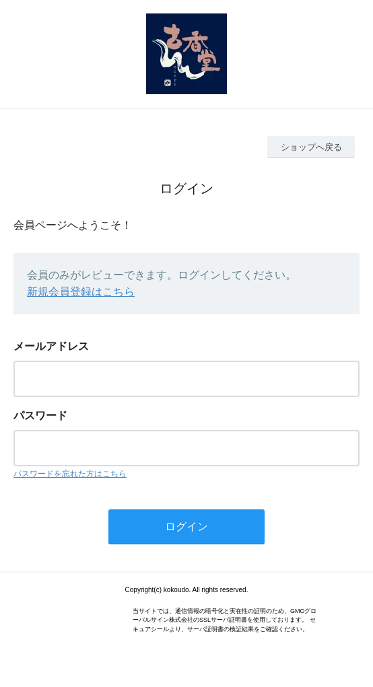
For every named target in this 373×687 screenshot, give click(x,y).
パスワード (40, 415)
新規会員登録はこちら (81, 291)
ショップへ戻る (311, 147)
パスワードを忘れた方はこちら (70, 473)
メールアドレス (51, 346)
